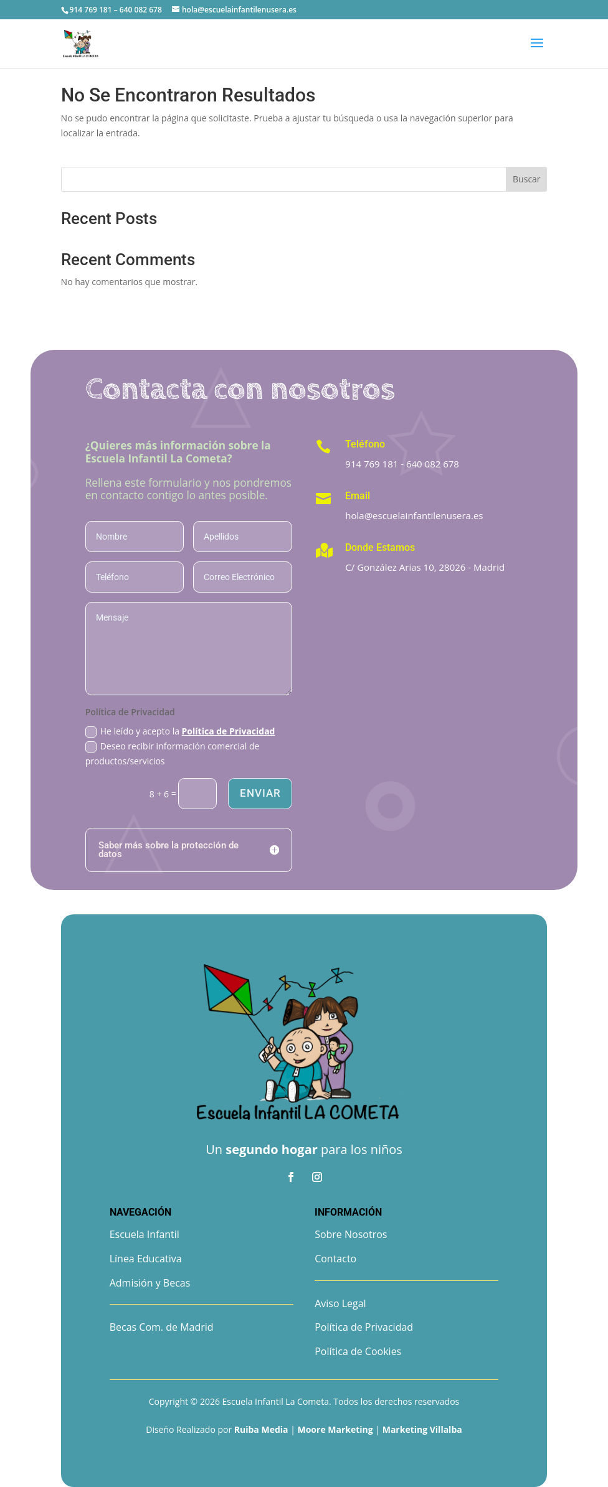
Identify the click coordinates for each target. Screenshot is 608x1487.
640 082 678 (432, 463)
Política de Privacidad (228, 731)
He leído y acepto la (180, 731)
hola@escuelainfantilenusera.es (414, 515)
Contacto (335, 1258)
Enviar (259, 793)
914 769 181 (371, 463)
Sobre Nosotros (351, 1234)
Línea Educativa (146, 1258)
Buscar (527, 179)
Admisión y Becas (150, 1283)
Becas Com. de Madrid (162, 1327)
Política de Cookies (358, 1351)
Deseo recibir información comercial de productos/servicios (172, 753)
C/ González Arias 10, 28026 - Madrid (425, 567)
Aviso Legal (340, 1303)
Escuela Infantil (144, 1234)
